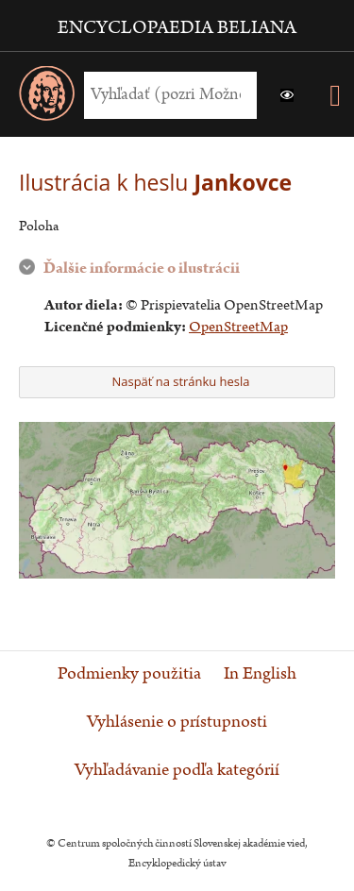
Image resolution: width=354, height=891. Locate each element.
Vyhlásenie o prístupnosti (177, 722)
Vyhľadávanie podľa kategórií (177, 770)
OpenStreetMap (238, 327)
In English (260, 674)
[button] (287, 95)
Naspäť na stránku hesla (175, 381)
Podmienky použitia (129, 674)
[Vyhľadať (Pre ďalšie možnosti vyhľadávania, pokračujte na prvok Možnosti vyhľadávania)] (166, 95)
